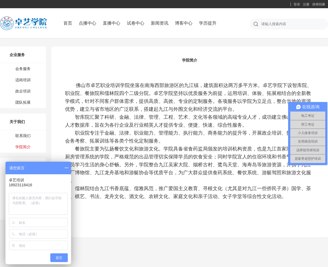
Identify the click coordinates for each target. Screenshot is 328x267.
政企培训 (23, 91)
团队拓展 (23, 102)
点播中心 (87, 23)
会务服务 (23, 68)
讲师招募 (318, 4)
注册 (306, 4)
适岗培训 (23, 80)
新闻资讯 (159, 23)
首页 (67, 23)
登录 (297, 4)
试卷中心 (135, 23)
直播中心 (111, 23)
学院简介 (23, 147)
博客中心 (183, 23)
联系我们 (23, 136)
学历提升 (207, 23)
